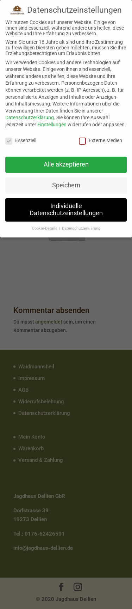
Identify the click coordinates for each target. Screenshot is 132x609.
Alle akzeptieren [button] (66, 162)
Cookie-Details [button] (45, 226)
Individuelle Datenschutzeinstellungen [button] (66, 208)
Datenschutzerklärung (29, 116)
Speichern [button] (66, 183)
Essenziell (20, 138)
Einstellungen (52, 123)
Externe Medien (100, 138)
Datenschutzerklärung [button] (81, 226)
